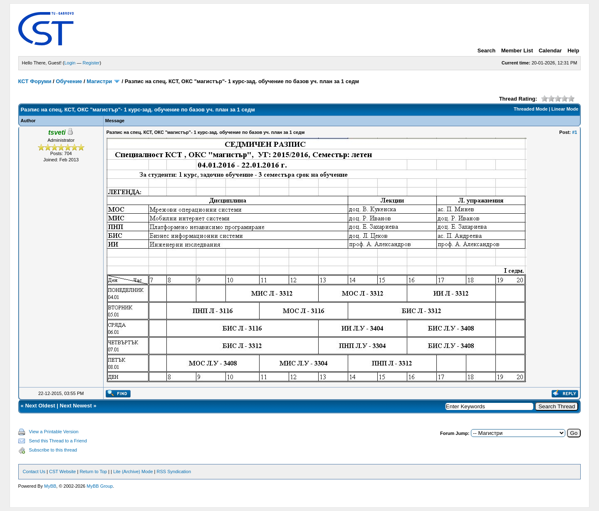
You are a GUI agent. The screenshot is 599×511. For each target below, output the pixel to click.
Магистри (99, 81)
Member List (517, 50)
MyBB (50, 486)
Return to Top (93, 471)
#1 (574, 132)
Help (573, 50)
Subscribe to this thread (53, 449)
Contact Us (34, 471)
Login (70, 62)
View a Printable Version (54, 431)
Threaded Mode (530, 108)
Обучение (69, 81)
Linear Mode (565, 108)
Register (91, 62)
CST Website (62, 471)
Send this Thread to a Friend (58, 440)
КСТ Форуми (35, 81)
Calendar (550, 50)
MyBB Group (100, 486)
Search (486, 50)
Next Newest (76, 405)
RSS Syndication (174, 471)
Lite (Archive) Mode (133, 471)
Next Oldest (40, 405)
